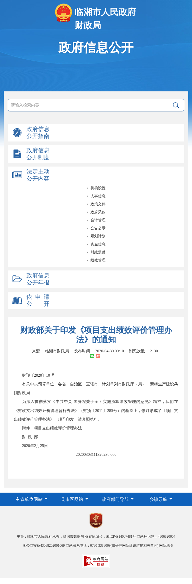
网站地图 (166, 545)
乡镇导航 (158, 499)
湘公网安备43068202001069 (44, 545)
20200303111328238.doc (96, 454)
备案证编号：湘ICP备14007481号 (110, 536)
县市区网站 (72, 499)
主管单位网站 (30, 499)
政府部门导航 (116, 499)
